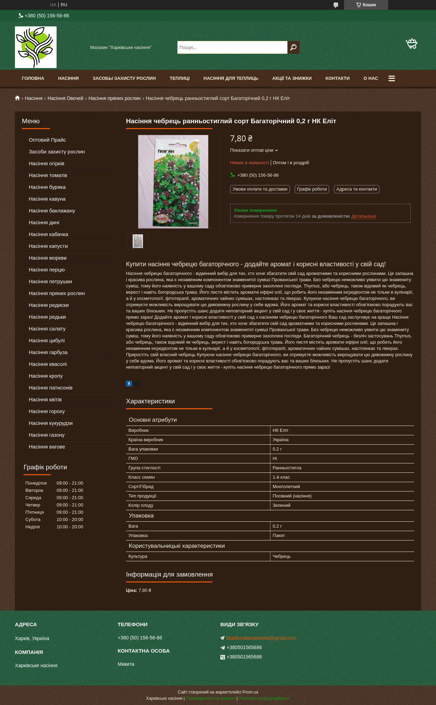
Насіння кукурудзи (51, 423)
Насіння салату (47, 328)
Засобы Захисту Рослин (124, 78)
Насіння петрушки (50, 281)
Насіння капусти (48, 246)
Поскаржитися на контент (210, 698)
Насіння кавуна (47, 199)
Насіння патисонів (51, 388)
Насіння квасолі (48, 364)
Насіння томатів (48, 175)
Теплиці (180, 78)
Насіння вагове (47, 447)
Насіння (68, 78)
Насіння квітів (45, 399)
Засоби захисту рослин (57, 151)
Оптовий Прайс (47, 140)
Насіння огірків (46, 163)
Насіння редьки (47, 317)
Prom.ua (250, 692)
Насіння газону (47, 435)
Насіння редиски (49, 305)
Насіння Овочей (66, 98)
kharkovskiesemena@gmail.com (261, 638)
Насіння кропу (46, 376)
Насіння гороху (47, 411)
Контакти (338, 78)
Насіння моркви (48, 258)
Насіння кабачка (48, 234)
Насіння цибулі (47, 340)
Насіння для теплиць (230, 78)
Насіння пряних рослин (115, 98)
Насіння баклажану (52, 210)
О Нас (370, 78)
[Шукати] (293, 47)
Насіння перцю (47, 269)
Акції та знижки (292, 78)
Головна (33, 78)
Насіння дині (44, 222)
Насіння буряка (47, 187)
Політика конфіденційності (264, 698)
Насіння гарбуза (48, 352)
